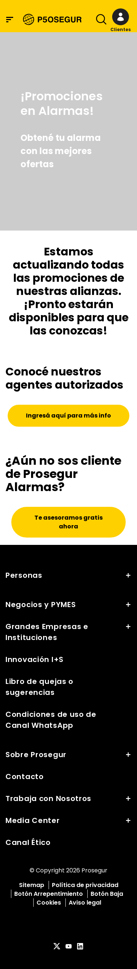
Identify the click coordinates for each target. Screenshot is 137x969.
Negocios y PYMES (40, 604)
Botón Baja (107, 894)
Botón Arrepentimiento (48, 894)
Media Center (32, 820)
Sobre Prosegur (35, 754)
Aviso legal (85, 902)
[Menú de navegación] (9, 19)
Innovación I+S (34, 659)
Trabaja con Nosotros (48, 798)
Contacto (24, 776)
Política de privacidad (85, 885)
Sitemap (31, 885)
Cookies (49, 902)
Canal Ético (28, 842)
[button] (120, 20)
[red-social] (57, 947)
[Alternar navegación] (99, 20)
